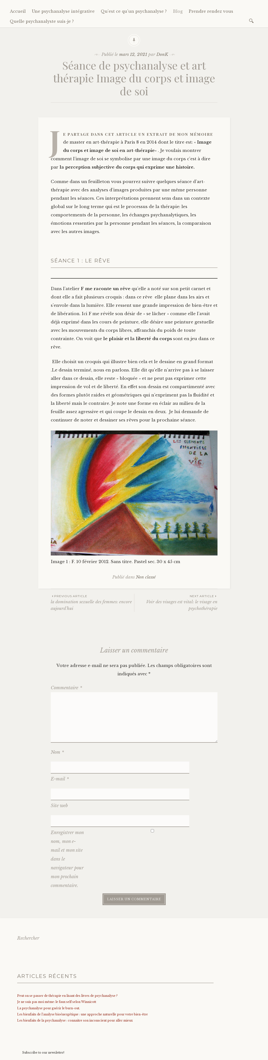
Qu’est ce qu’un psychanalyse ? (134, 11)
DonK (162, 54)
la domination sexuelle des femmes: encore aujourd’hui (92, 602)
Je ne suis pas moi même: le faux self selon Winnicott (56, 964)
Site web (59, 781)
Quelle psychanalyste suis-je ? (42, 21)
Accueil (18, 11)
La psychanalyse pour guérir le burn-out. (48, 971)
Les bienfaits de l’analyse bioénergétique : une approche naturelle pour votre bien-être (82, 977)
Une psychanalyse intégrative (63, 11)
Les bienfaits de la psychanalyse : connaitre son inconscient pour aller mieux (75, 983)
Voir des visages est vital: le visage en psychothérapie (175, 602)
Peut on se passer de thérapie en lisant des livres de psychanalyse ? (67, 958)
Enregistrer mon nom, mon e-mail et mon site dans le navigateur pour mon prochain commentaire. (67, 822)
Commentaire (66, 687)
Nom (57, 752)
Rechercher (28, 901)
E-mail (60, 766)
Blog (178, 11)
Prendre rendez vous (211, 11)
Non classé (146, 577)
